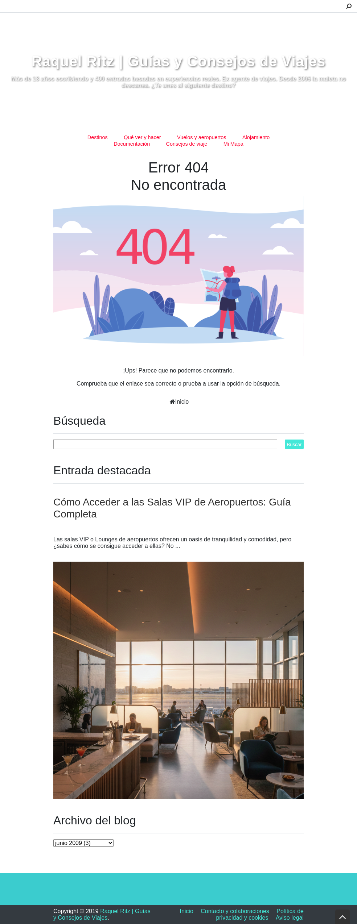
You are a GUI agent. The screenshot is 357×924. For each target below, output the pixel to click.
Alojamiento (256, 137)
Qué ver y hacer (142, 137)
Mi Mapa (233, 144)
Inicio (182, 402)
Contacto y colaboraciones (235, 911)
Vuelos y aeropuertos (201, 137)
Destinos (97, 137)
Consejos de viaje (187, 144)
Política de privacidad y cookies (260, 914)
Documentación (132, 144)
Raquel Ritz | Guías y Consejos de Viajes (179, 61)
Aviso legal (290, 918)
